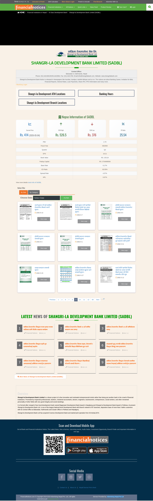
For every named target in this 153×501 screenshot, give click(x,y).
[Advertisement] (76, 30)
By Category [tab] (34, 192)
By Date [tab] (23, 192)
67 (104, 299)
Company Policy (53, 499)
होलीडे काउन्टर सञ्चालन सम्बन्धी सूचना (42, 237)
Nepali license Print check (87, 488)
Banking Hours (106, 94)
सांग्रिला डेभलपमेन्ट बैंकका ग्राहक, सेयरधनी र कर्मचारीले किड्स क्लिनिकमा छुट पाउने (79, 345)
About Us (73, 488)
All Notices (70, 7)
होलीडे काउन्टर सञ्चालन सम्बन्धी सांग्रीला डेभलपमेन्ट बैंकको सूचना (123, 207)
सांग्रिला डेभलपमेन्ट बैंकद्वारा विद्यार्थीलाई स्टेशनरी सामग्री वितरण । (77, 362)
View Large (43, 219)
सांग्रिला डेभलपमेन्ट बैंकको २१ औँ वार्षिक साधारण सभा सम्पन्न (77, 328)
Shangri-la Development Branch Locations (47, 103)
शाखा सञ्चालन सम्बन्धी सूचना (42, 268)
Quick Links (82, 7)
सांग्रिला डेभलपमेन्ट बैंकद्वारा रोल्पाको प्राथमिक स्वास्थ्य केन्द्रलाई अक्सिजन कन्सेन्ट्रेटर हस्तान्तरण (121, 362)
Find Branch (97, 2)
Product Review (106, 7)
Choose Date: (26, 198)
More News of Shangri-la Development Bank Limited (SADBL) (40, 377)
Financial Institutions (55, 7)
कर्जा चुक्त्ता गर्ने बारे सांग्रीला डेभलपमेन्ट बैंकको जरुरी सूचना (43, 207)
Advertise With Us (112, 2)
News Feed (94, 7)
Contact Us (63, 488)
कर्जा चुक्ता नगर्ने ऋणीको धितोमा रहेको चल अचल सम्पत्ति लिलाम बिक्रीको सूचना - (82, 208)
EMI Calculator (53, 2)
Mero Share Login (68, 2)
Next (97, 299)
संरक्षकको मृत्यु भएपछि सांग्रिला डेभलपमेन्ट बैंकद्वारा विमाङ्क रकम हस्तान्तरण (119, 345)
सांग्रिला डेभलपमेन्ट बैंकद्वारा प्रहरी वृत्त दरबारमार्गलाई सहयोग (35, 345)
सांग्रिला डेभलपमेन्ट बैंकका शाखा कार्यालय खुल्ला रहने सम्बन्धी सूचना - (83, 269)
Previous (52, 299)
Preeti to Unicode (83, 2)
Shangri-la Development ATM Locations (46, 94)
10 (80, 299)
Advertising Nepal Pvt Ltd (115, 497)
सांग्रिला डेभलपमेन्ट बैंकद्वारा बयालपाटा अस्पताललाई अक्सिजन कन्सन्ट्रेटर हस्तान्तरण (37, 362)
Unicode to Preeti (38, 2)
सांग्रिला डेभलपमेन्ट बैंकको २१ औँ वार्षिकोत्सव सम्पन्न (120, 328)
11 (84, 299)
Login (132, 7)
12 (88, 299)
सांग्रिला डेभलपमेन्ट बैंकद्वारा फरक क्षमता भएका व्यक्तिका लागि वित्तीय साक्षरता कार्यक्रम (38, 328)
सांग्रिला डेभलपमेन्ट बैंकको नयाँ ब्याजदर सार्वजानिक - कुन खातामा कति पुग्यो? (123, 238)
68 (93, 299)
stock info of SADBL (34, 182)
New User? (122, 7)
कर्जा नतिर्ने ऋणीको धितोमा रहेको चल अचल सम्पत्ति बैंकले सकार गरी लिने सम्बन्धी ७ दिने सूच (123, 270)
